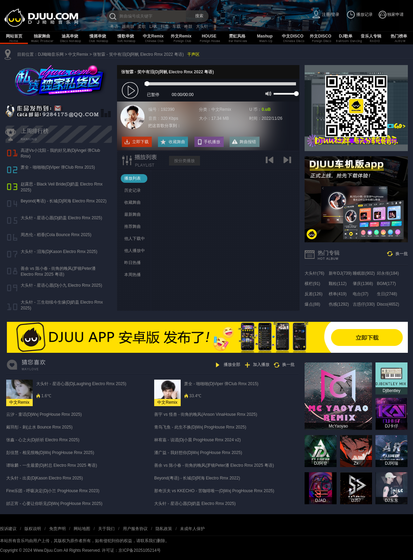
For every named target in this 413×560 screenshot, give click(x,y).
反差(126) (313, 294)
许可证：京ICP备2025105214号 (131, 550)
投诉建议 (8, 528)
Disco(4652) (388, 304)
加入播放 (261, 364)
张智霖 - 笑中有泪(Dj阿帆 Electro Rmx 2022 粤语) (138, 54)
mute (267, 93)
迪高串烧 (70, 36)
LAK (153, 26)
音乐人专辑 (371, 36)
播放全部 (232, 364)
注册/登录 (330, 14)
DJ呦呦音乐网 (51, 54)
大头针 (202, 26)
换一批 (401, 253)
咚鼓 (188, 26)
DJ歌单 (345, 36)
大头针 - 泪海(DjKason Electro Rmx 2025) (59, 251)
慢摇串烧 (97, 36)
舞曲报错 (248, 141)
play (130, 90)
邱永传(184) (388, 273)
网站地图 (82, 528)
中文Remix (153, 36)
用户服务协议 (135, 528)
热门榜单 (399, 36)
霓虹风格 (237, 36)
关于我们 (106, 528)
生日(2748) (387, 294)
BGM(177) (386, 283)
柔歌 (142, 26)
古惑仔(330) (364, 304)
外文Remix (181, 36)
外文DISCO (320, 36)
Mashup (265, 36)
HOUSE (209, 36)
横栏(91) (312, 283)
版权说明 (32, 528)
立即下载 (140, 141)
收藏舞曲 (177, 141)
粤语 (114, 26)
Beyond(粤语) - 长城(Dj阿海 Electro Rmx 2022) (63, 201)
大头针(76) (314, 273)
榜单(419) (338, 294)
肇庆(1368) (363, 283)
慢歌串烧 (125, 36)
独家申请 (395, 14)
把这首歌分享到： (164, 125)
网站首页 (14, 36)
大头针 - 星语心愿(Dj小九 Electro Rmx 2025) (61, 285)
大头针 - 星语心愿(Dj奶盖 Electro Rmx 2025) (61, 217)
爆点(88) (312, 304)
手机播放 (212, 141)
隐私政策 (164, 528)
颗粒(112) (338, 283)
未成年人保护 (192, 528)
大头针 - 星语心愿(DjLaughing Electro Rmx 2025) (81, 383)
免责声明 (57, 528)
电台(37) (360, 294)
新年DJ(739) (340, 273)
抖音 (165, 26)
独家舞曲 (42, 36)
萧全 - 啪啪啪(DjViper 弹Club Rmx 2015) (58, 167)
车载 (176, 26)
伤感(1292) (339, 304)
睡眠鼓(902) (364, 273)
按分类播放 (184, 160)
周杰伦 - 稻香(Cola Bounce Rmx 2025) (56, 234)
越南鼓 (128, 26)
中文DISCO (292, 36)
